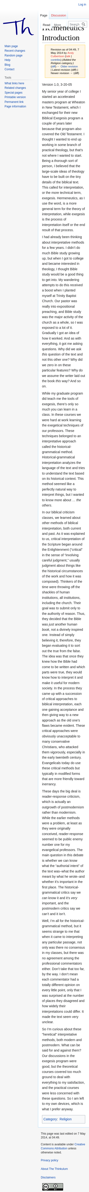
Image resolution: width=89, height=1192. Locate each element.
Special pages (13, 92)
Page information (15, 106)
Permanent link (14, 102)
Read (43, 25)
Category (50, 1119)
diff (53, 66)
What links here (14, 83)
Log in (82, 4)
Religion (66, 1119)
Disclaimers (48, 1177)
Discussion (58, 15)
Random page (13, 55)
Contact (9, 69)
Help (7, 60)
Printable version (15, 97)
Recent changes (15, 50)
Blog (7, 64)
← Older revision (67, 66)
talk (68, 56)
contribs (56, 59)
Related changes (15, 88)
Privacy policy (49, 1160)
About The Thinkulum (54, 1169)
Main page (11, 46)
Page (43, 15)
